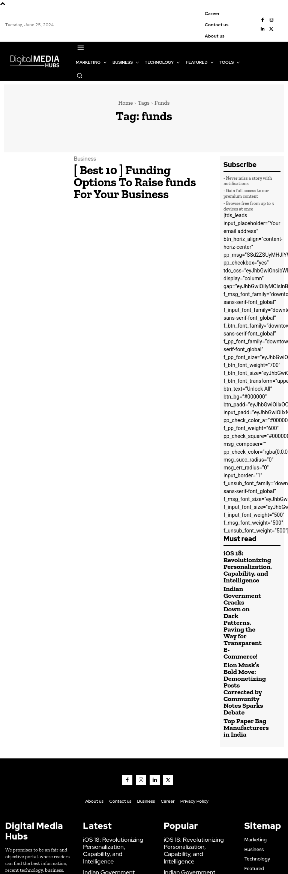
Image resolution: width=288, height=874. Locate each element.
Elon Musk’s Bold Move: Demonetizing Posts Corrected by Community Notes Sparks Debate (242, 633)
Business (84, 164)
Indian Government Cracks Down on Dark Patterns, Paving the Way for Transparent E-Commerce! (241, 596)
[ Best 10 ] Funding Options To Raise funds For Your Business (133, 178)
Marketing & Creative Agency (192, 858)
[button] (79, 75)
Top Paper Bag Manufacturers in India (240, 661)
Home (125, 102)
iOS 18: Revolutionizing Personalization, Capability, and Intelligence (241, 563)
